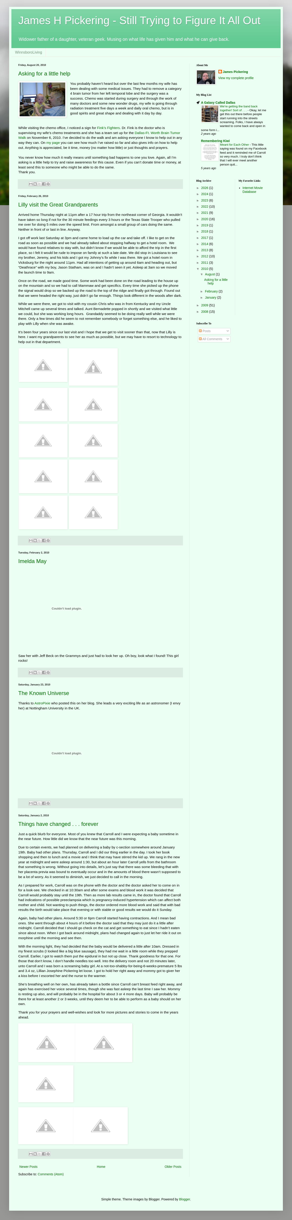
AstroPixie (42, 703)
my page (53, 143)
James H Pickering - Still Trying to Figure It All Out (139, 20)
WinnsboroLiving (28, 52)
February (212, 291)
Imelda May (32, 561)
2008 (205, 311)
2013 (205, 250)
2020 (205, 219)
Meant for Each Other (235, 144)
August (210, 274)
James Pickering (235, 72)
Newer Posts (28, 1166)
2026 (205, 188)
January (211, 297)
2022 (205, 206)
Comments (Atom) (51, 1174)
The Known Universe (43, 693)
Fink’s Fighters (108, 128)
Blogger (184, 1199)
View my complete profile (236, 78)
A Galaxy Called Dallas (218, 102)
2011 (205, 262)
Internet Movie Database (252, 190)
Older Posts (173, 1166)
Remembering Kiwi (215, 141)
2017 (205, 238)
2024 (205, 194)
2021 (205, 213)
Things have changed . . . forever (58, 824)
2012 (205, 256)
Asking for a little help (44, 73)
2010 (205, 269)
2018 (205, 231)
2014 (205, 244)
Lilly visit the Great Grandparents (58, 205)
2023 (205, 200)
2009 (205, 305)
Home (101, 1166)
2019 (205, 225)
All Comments (210, 339)
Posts (205, 331)
